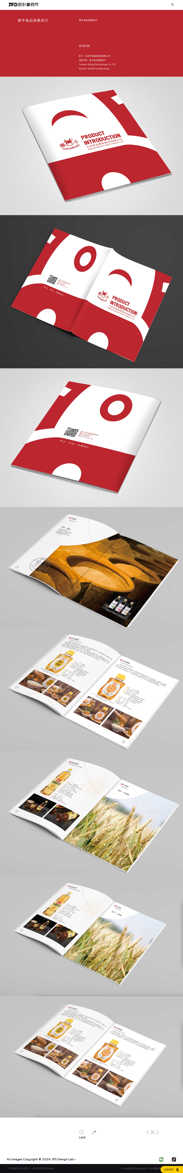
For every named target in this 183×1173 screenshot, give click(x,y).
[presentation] (9, 586)
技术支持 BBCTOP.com (43, 1168)
